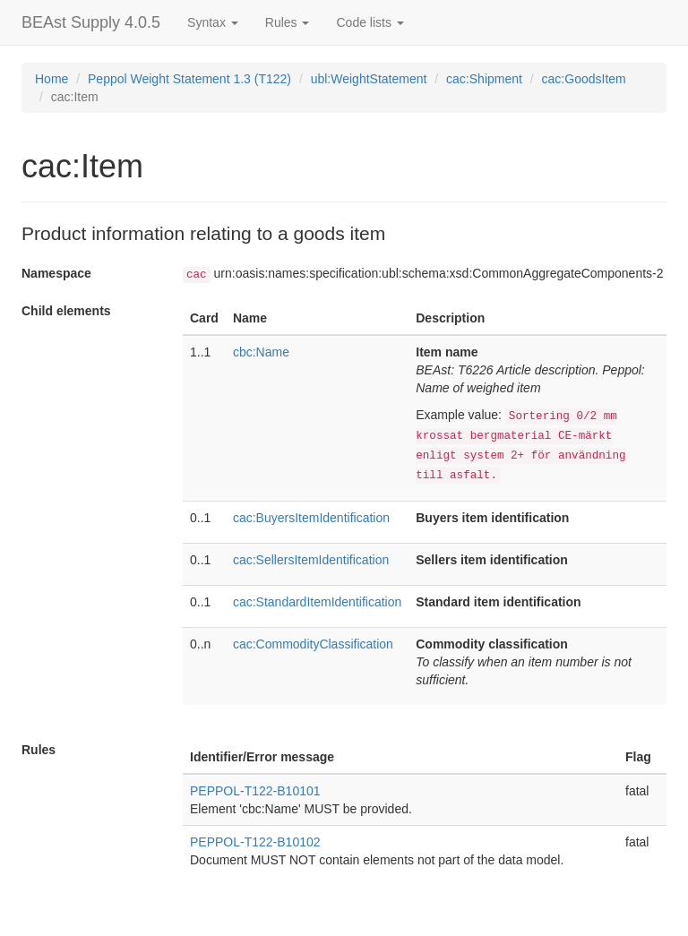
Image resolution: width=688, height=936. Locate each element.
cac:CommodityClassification (313, 644)
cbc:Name (261, 352)
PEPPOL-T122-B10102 (255, 842)
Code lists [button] (369, 22)
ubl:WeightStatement (369, 79)
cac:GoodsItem (584, 79)
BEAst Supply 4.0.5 (91, 22)
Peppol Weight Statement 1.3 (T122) (189, 79)
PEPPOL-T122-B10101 (255, 791)
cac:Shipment (484, 79)
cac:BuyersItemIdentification (311, 518)
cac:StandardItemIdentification (317, 602)
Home (51, 79)
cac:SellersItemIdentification (311, 560)
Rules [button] (287, 22)
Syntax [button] (212, 22)
